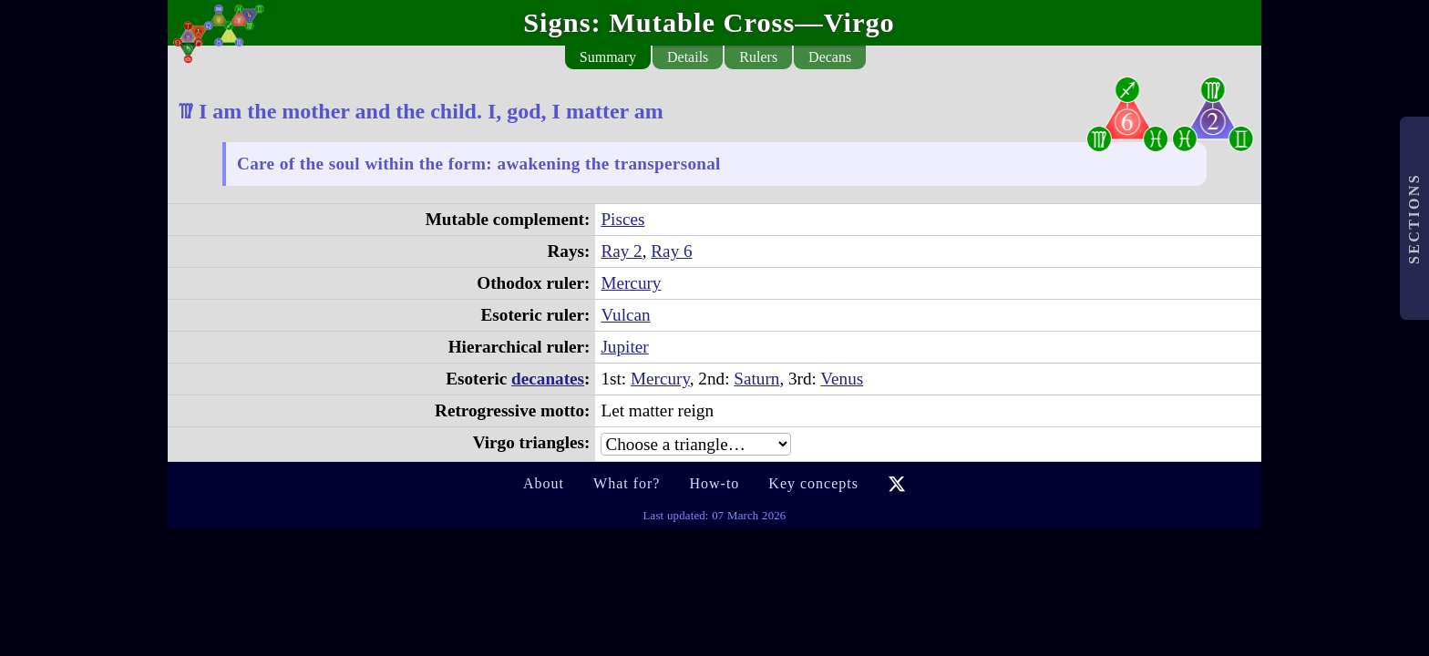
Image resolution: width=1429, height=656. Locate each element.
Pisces (622, 219)
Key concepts (813, 483)
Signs (557, 22)
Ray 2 (621, 251)
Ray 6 (671, 251)
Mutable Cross (702, 22)
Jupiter (624, 346)
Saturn (756, 378)
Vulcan (625, 314)
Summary (608, 57)
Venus (841, 378)
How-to (714, 483)
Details (687, 57)
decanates (547, 378)
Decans (829, 57)
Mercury (631, 282)
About (543, 483)
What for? (626, 483)
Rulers (758, 57)
